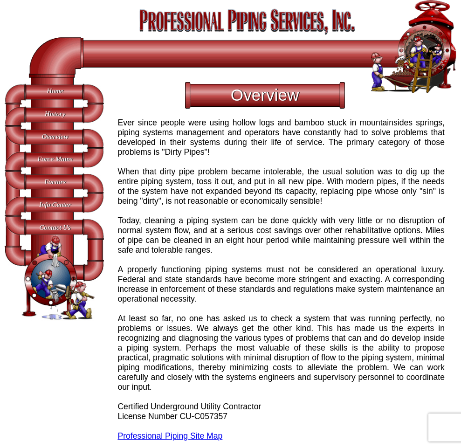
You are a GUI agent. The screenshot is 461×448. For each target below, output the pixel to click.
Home (55, 91)
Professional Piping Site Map (169, 436)
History (55, 113)
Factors (55, 182)
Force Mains (55, 159)
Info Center (55, 204)
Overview (55, 136)
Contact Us (54, 227)
